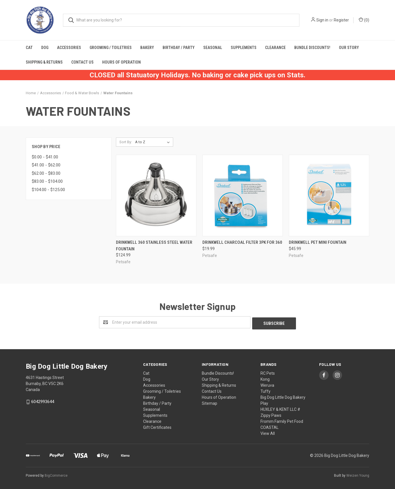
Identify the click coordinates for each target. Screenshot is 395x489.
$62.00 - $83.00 (46, 173)
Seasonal (212, 47)
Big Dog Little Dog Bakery (282, 396)
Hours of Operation (121, 62)
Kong (265, 378)
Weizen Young (357, 474)
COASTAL (269, 426)
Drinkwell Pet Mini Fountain (317, 242)
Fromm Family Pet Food (281, 420)
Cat (29, 47)
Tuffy (265, 390)
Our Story (349, 47)
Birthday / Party (179, 47)
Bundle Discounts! (312, 47)
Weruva (267, 384)
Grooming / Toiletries (111, 47)
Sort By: (125, 142)
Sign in (322, 20)
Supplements (243, 47)
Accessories (69, 47)
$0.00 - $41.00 (45, 157)
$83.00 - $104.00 (47, 181)
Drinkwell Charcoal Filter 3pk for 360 (242, 242)
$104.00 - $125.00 (48, 189)
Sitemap (209, 402)
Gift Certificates (157, 426)
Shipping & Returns (44, 62)
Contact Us (82, 62)
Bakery (147, 47)
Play (264, 402)
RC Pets (267, 372)
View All (267, 432)
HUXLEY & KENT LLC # (280, 408)
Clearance (275, 47)
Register (341, 20)
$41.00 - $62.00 (46, 165)
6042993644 (42, 400)
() (364, 19)
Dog (44, 47)
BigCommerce (56, 474)
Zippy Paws (270, 414)
